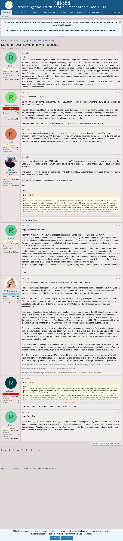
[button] (25, 12)
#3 (119, 129)
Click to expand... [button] (71, 214)
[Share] (116, 53)
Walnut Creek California (11, 80)
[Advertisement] (61, 500)
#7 (119, 378)
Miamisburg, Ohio (13, 119)
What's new (19, 12)
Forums (6, 12)
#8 (119, 412)
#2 (119, 92)
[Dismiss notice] (120, 22)
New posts (5, 16)
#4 (119, 157)
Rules (63, 12)
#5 (119, 225)
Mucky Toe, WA (14, 303)
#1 (119, 53)
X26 (18, 402)
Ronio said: (27, 195)
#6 (119, 278)
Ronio (5, 48)
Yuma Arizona (14, 186)
